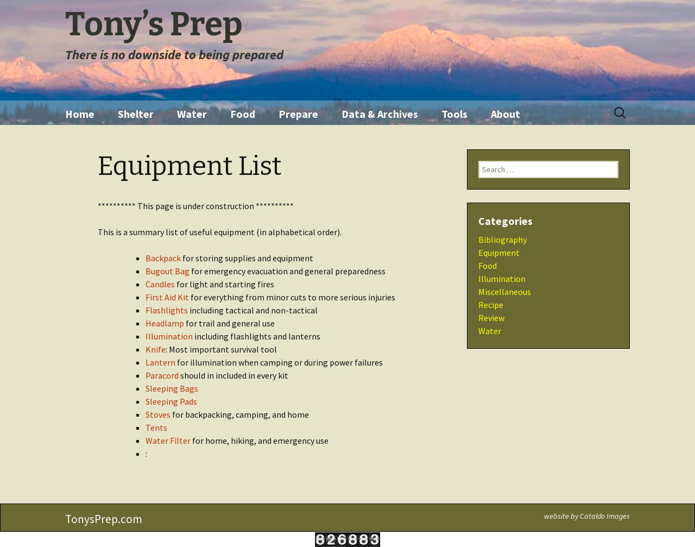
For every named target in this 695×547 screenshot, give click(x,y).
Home (79, 114)
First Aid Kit (167, 297)
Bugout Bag (167, 271)
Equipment (499, 252)
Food (242, 114)
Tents (156, 427)
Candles (160, 284)
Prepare (298, 114)
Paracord (162, 375)
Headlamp (165, 323)
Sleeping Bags (172, 388)
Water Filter (168, 440)
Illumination (169, 336)
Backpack (163, 258)
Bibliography (502, 239)
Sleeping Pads (171, 401)
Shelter (136, 114)
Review (491, 317)
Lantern (160, 362)
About (505, 114)
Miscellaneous (504, 291)
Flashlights (167, 310)
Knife (156, 349)
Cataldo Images (605, 516)
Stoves (158, 414)
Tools (454, 114)
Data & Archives (380, 114)
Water (192, 114)
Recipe (490, 304)
